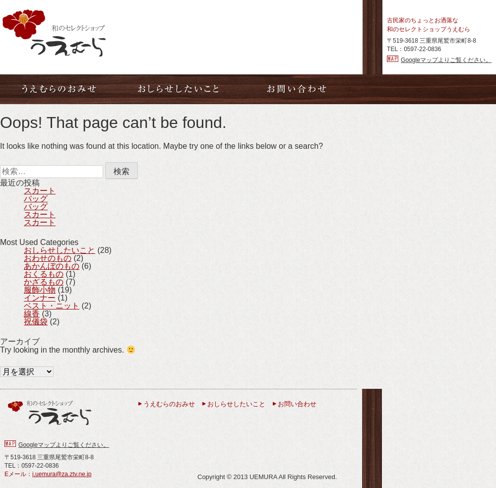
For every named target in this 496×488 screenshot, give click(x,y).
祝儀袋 (36, 321)
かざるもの (43, 282)
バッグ (36, 198)
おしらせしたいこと (59, 250)
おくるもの (43, 274)
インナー (40, 298)
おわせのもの (47, 258)
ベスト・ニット (51, 306)
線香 (32, 313)
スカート (40, 190)
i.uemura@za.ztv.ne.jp (61, 474)
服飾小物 (40, 290)
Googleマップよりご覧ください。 (446, 60)
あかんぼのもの (51, 266)
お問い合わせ (297, 404)
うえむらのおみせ (169, 404)
